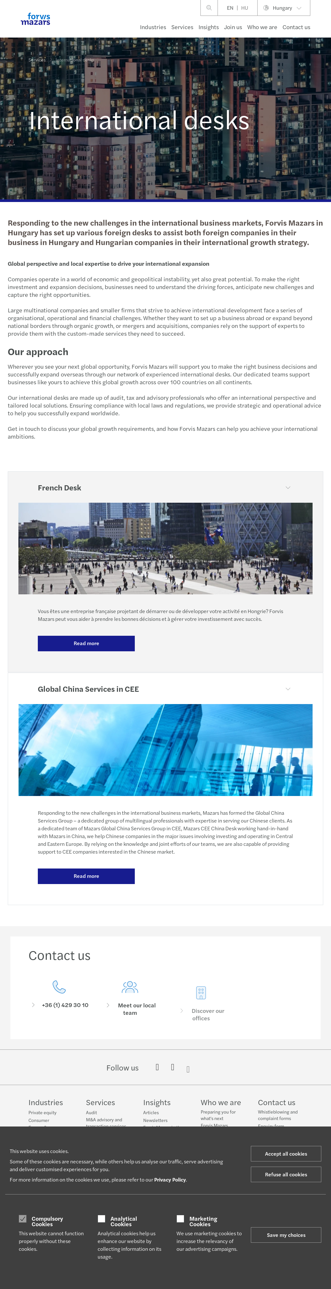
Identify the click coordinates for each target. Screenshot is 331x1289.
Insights (208, 27)
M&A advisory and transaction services (106, 1122)
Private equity (42, 1112)
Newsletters (155, 1120)
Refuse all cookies (286, 1174)
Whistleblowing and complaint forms (278, 1114)
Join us (233, 27)
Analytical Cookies (124, 1221)
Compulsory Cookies (47, 1221)
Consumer (38, 1120)
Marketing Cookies (203, 1221)
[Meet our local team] (130, 1009)
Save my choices (286, 1235)
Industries (153, 27)
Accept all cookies (286, 1153)
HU (244, 7)
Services (182, 27)
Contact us (296, 27)
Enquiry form (271, 1126)
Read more (86, 643)
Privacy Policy (170, 1179)
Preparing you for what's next (218, 1114)
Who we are (262, 27)
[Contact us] (59, 1000)
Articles (151, 1112)
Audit (91, 1112)
